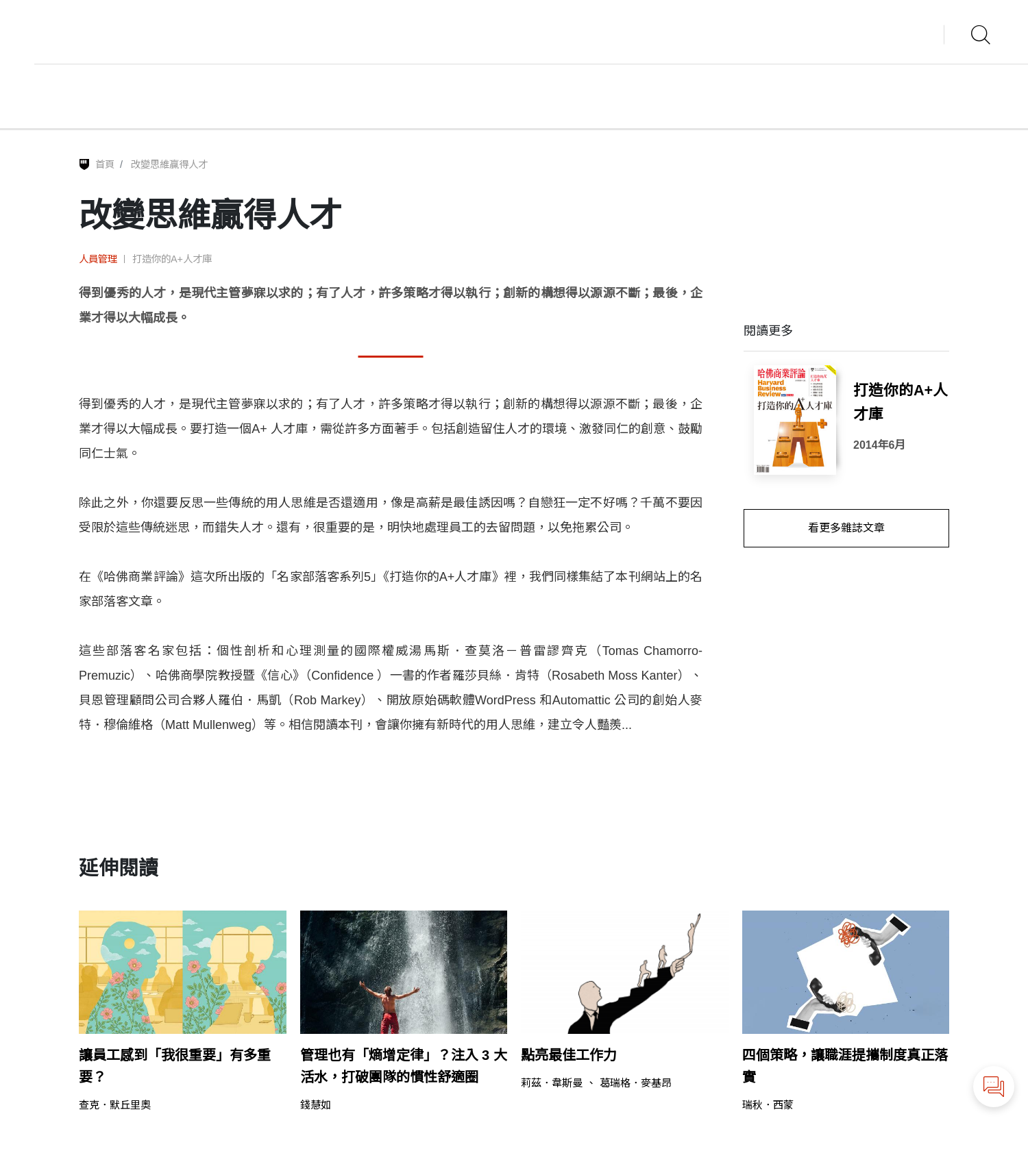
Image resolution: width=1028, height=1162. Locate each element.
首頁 (104, 164)
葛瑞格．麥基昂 (636, 1083)
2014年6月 (879, 445)
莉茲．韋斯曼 (552, 1083)
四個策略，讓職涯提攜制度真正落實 (845, 1066)
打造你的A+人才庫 (172, 259)
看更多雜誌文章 (846, 528)
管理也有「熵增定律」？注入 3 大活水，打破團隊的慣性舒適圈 (403, 1066)
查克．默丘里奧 (115, 1105)
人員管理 (98, 259)
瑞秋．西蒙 (768, 1105)
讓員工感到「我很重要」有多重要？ (175, 1066)
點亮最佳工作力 (569, 1055)
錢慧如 (315, 1105)
